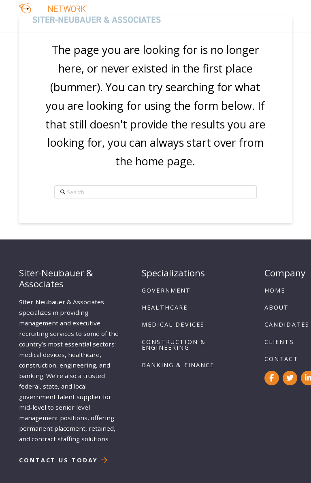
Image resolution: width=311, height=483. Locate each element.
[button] (281, 16)
